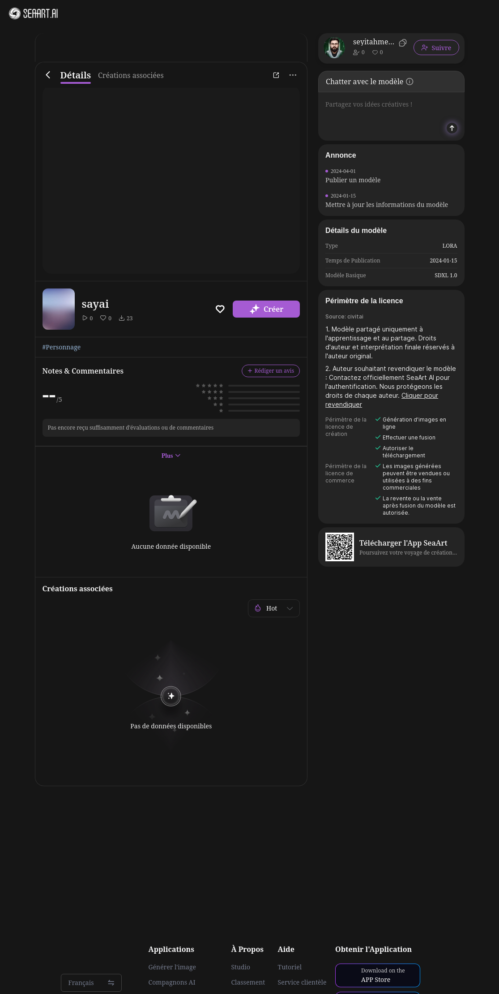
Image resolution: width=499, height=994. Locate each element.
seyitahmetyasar (374, 42)
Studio (240, 967)
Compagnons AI (172, 982)
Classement (248, 982)
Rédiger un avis (270, 370)
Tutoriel (290, 967)
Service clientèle (302, 982)
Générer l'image (172, 967)
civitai (355, 316)
